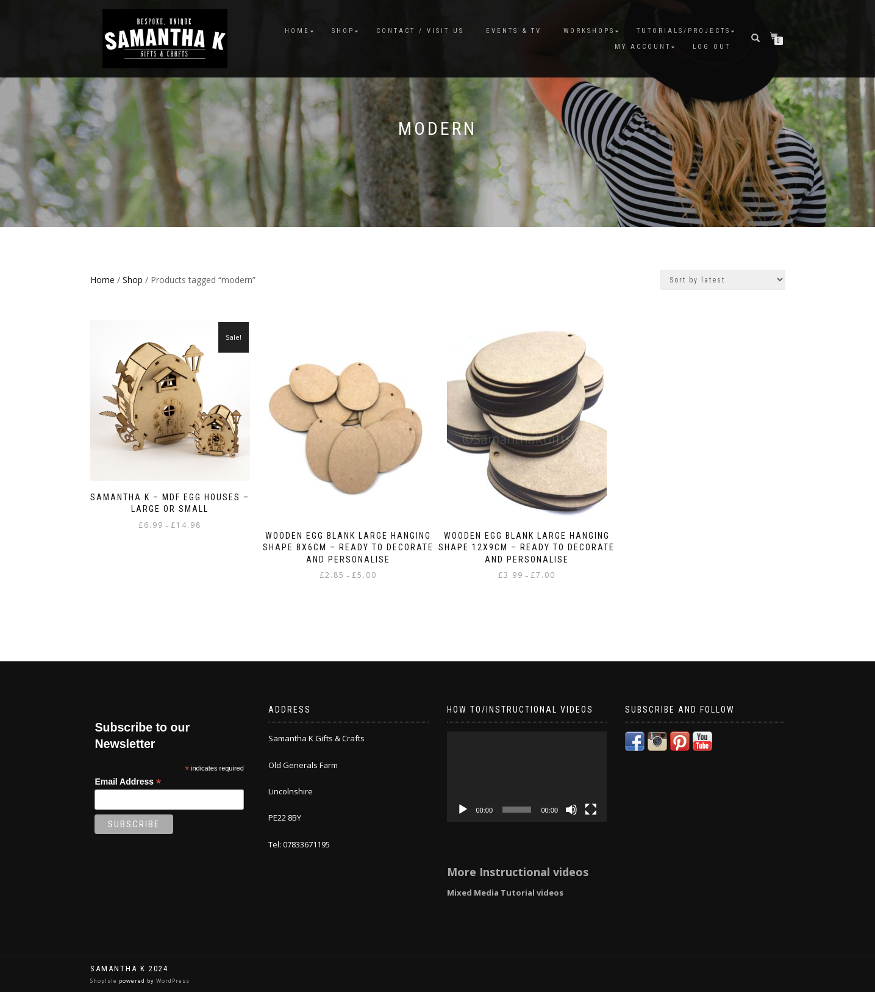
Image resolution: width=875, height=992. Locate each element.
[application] (527, 776)
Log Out (711, 47)
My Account (643, 47)
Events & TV (513, 31)
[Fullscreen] (591, 809)
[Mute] (571, 809)
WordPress (172, 981)
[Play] (463, 809)
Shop (343, 31)
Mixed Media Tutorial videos (505, 892)
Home (297, 31)
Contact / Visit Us (420, 31)
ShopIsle (104, 981)
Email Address (128, 782)
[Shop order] (722, 280)
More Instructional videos (517, 871)
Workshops (589, 31)
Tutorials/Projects (683, 31)
